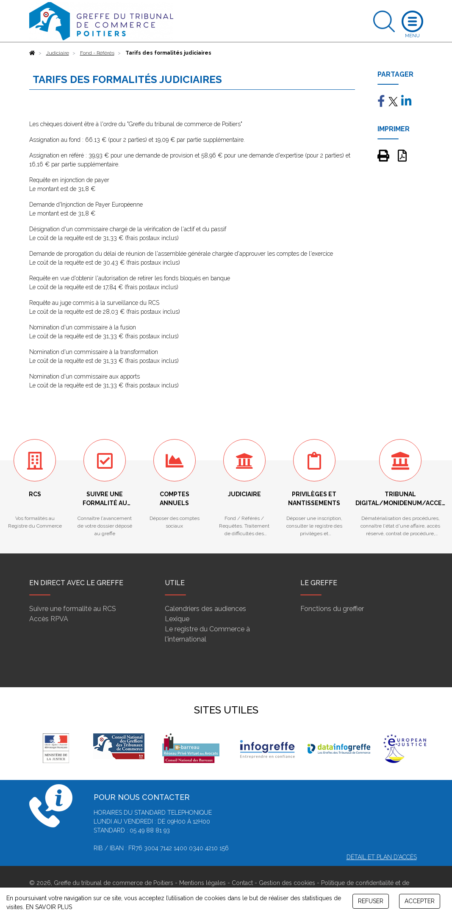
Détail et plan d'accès (382, 857)
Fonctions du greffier (332, 609)
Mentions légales (202, 882)
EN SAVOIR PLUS (49, 907)
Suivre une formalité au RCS (72, 609)
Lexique (177, 619)
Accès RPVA (48, 619)
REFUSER (370, 901)
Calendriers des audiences (205, 609)
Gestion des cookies (287, 882)
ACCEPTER (420, 901)
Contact (242, 882)
